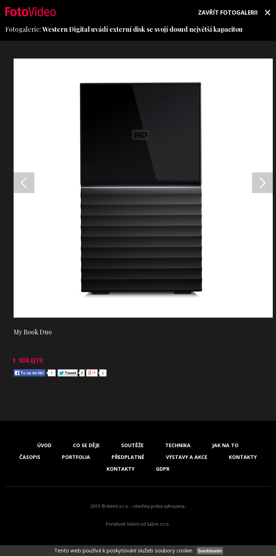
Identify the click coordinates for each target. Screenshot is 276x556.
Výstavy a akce (186, 457)
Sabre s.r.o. (158, 524)
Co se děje (86, 445)
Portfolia (76, 457)
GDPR (162, 469)
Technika (178, 445)
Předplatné (128, 457)
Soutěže (132, 445)
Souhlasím (210, 551)
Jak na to (225, 445)
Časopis (29, 457)
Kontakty (243, 457)
